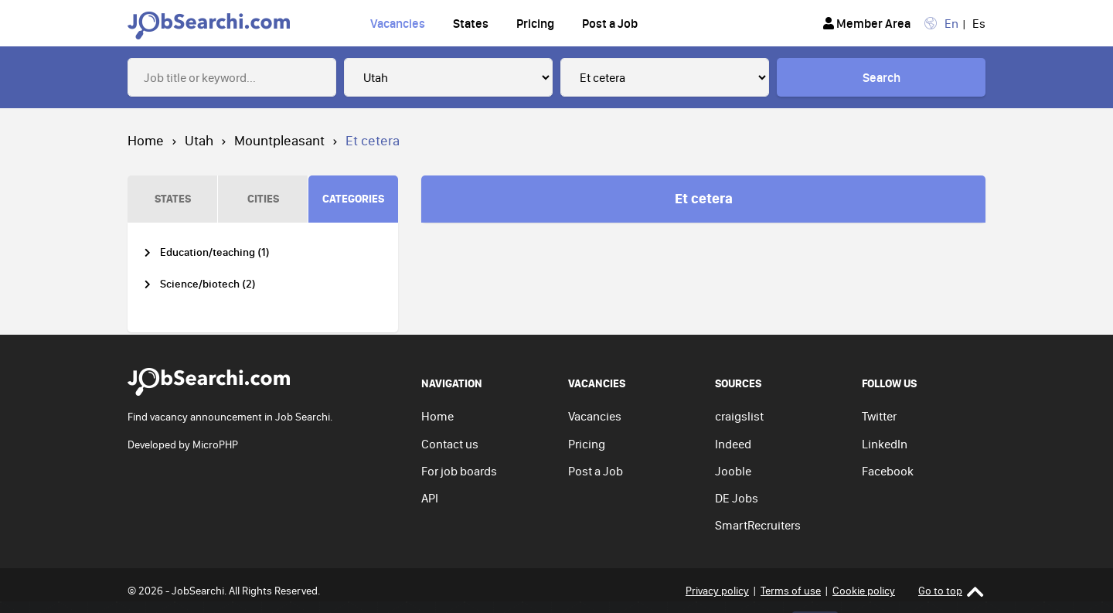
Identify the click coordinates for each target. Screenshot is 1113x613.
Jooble (733, 470)
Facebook (888, 470)
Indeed (733, 443)
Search (881, 77)
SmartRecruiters (758, 525)
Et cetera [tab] (704, 198)
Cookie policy (863, 591)
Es (978, 23)
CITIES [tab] (263, 198)
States (470, 23)
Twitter (879, 416)
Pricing (535, 23)
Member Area (866, 23)
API (429, 498)
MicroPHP (215, 444)
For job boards (459, 470)
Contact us (449, 443)
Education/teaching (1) (215, 252)
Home (146, 140)
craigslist (739, 416)
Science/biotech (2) (208, 284)
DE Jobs (736, 498)
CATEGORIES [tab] (353, 198)
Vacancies (397, 23)
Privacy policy (717, 591)
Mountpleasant (279, 140)
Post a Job (610, 23)
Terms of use (791, 591)
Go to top (951, 591)
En (951, 23)
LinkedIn (884, 443)
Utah (199, 140)
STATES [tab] (173, 198)
